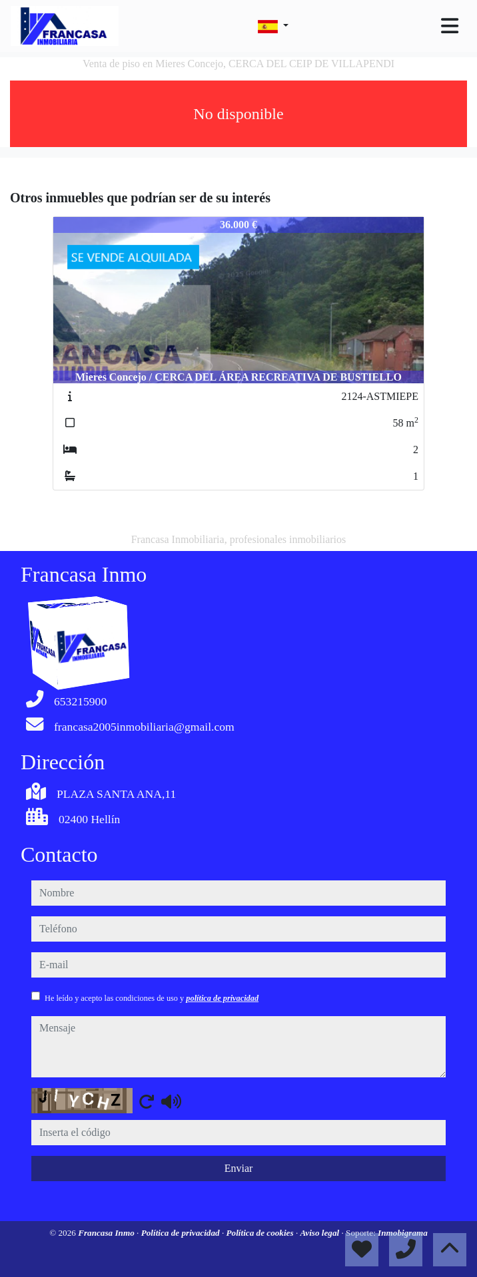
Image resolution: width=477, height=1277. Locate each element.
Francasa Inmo (107, 1233)
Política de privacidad (181, 1233)
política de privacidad (222, 998)
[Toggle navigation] (449, 26)
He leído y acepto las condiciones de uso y (151, 998)
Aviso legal (320, 1233)
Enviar (239, 1168)
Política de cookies (261, 1233)
